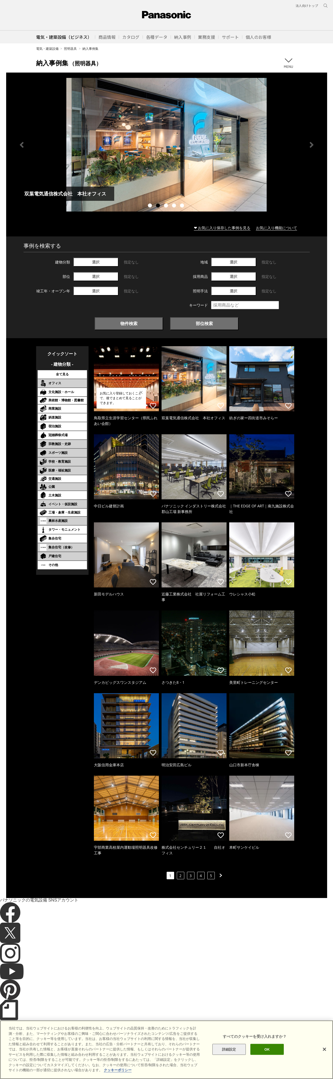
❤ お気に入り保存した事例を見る (222, 227)
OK (267, 1049)
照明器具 (70, 48)
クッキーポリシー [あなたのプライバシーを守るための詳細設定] (118, 1070)
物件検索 (128, 323)
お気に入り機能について (276, 227)
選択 (95, 262)
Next (311, 144)
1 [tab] (150, 206)
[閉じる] (324, 1049)
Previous (21, 144)
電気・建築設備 (47, 48)
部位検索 (204, 323)
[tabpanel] (166, 145)
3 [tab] (166, 206)
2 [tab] (158, 206)
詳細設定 (229, 1049)
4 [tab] (174, 206)
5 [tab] (182, 206)
